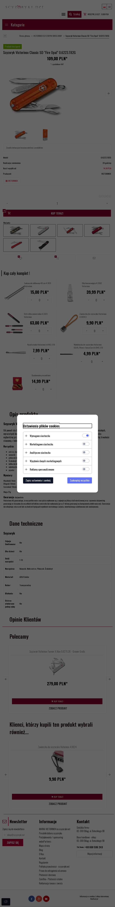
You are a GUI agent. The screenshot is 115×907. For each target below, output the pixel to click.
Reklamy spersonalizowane (42, 469)
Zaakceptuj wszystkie (79, 480)
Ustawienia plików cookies (41, 426)
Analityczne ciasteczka (40, 452)
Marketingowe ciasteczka (41, 444)
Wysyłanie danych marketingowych (46, 461)
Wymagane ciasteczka (40, 436)
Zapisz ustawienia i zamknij (38, 480)
